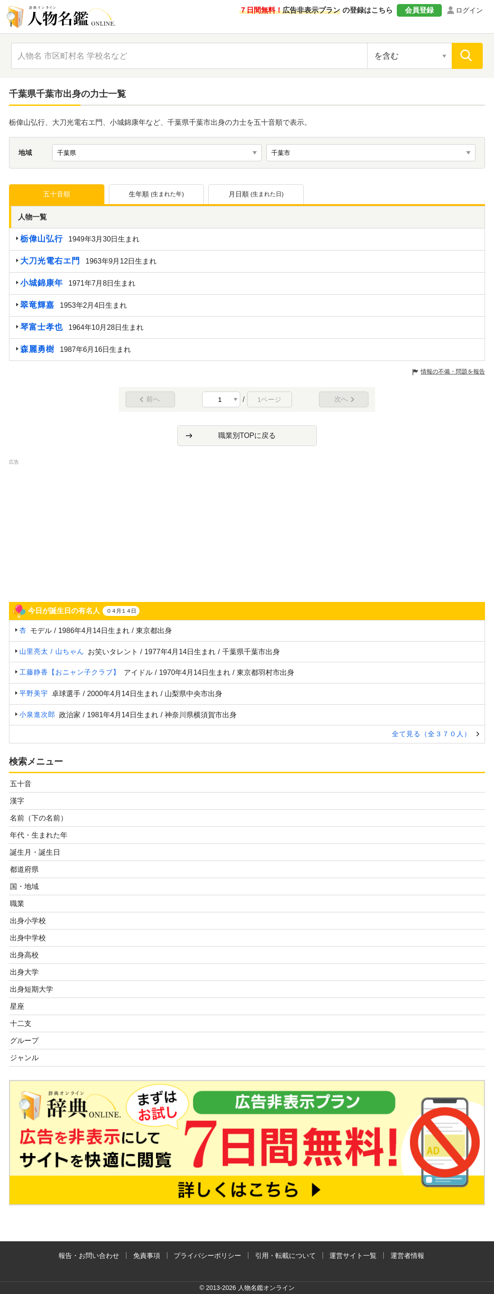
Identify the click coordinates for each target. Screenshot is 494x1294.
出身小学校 (28, 921)
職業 (17, 903)
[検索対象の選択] (409, 56)
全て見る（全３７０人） (431, 734)
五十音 (20, 784)
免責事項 (146, 1255)
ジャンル (24, 1058)
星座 (17, 1006)
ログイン (469, 10)
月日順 (256, 194)
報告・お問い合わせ (88, 1255)
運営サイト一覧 (353, 1255)
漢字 (17, 801)
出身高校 (24, 955)
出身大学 (24, 972)
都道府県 (24, 869)
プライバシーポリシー (207, 1255)
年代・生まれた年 (38, 835)
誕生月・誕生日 (35, 852)
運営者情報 (407, 1255)
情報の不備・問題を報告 (453, 371)
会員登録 (419, 10)
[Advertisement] (247, 530)
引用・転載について (285, 1255)
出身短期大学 (31, 989)
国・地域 (24, 886)
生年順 (156, 194)
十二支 (20, 1023)
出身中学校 (28, 938)
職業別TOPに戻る (247, 435)
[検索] (467, 56)
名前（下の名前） (38, 818)
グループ (24, 1040)
